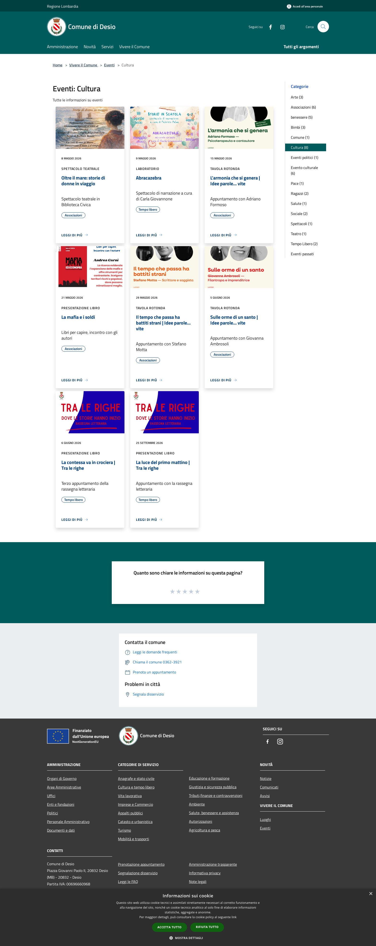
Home (57, 65)
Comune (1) (300, 137)
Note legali (197, 881)
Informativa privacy (205, 873)
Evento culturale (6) (304, 170)
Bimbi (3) (298, 127)
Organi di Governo (61, 778)
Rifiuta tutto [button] (207, 927)
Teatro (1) (298, 234)
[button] (188, 937)
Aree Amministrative (64, 787)
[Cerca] (323, 26)
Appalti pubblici (130, 813)
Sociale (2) (299, 213)
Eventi (109, 65)
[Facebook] (268, 26)
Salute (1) (298, 203)
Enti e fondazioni (60, 804)
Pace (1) (297, 183)
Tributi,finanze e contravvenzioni (215, 795)
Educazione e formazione (209, 778)
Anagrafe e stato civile (136, 778)
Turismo (124, 830)
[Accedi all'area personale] (305, 6)
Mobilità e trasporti (133, 839)
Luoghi (265, 819)
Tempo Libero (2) (304, 244)
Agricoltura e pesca (204, 830)
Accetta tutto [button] (170, 927)
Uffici (51, 796)
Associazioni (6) (303, 107)
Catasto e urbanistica (135, 821)
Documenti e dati (61, 830)
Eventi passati (302, 254)
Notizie (265, 778)
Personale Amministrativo (68, 821)
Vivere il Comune (83, 65)
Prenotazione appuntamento (141, 864)
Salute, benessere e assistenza (214, 813)
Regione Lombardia (62, 6)
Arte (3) (297, 97)
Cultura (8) (299, 147)
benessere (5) (301, 117)
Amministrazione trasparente (213, 864)
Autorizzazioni (200, 821)
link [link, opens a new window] (234, 917)
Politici (52, 813)
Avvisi (265, 796)
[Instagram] (280, 26)
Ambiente (197, 804)
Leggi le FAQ (128, 881)
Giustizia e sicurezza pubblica (212, 787)
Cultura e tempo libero (136, 787)
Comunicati (269, 787)
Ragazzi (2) (299, 193)
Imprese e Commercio (135, 804)
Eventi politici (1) (304, 157)
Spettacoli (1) (301, 223)
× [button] (370, 894)
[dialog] (188, 917)
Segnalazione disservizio (138, 873)
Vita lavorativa (130, 796)
